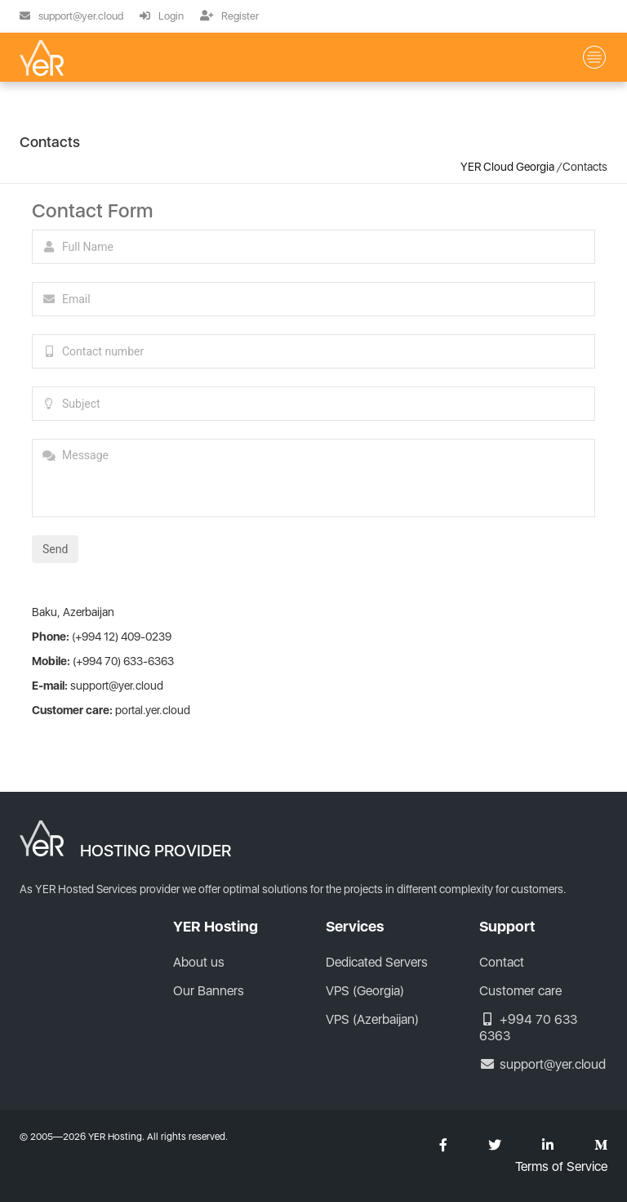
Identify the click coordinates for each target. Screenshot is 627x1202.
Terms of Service (561, 1166)
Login (162, 16)
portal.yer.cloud (152, 710)
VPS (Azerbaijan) (382, 106)
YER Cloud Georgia (507, 166)
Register (229, 16)
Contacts (207, 119)
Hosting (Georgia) (257, 106)
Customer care (520, 991)
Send (55, 549)
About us (127, 119)
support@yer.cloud (71, 16)
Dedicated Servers (377, 962)
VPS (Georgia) (140, 106)
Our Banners (208, 991)
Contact (501, 962)
